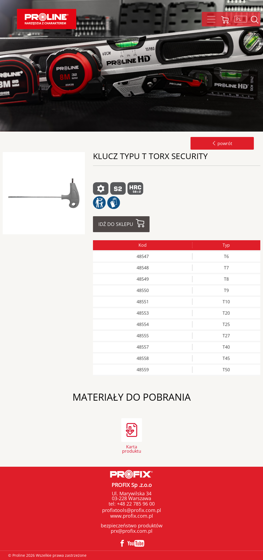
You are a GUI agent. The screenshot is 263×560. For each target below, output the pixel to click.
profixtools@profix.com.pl (131, 510)
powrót (222, 143)
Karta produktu (131, 448)
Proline (47, 19)
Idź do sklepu (115, 224)
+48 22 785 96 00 (135, 503)
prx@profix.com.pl (132, 531)
